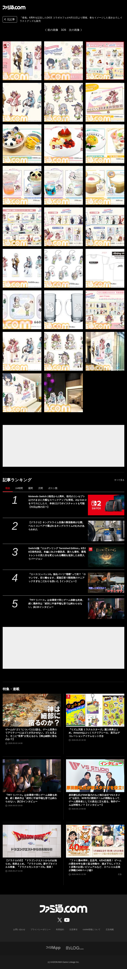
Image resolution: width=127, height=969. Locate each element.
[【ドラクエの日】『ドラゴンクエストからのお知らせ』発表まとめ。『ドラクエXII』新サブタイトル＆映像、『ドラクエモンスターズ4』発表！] (32, 841)
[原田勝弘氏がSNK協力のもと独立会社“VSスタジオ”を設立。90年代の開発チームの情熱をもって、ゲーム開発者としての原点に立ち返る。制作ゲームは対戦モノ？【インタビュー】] (95, 775)
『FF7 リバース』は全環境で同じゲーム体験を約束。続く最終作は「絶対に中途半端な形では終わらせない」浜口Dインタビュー (56, 603)
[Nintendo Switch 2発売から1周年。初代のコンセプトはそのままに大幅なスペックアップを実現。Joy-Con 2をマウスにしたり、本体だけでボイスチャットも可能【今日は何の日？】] (106, 505)
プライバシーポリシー (41, 929)
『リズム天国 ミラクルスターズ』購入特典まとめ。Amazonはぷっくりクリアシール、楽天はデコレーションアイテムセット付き (94, 732)
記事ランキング (17, 480)
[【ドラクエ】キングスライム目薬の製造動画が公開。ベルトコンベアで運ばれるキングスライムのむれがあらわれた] (106, 531)
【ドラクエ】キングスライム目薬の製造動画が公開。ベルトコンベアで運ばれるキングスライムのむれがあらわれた (56, 526)
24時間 (19, 488)
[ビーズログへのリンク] (75, 947)
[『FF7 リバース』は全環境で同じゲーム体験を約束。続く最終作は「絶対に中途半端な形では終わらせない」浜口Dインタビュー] (106, 608)
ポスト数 (52, 488)
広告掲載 (110, 929)
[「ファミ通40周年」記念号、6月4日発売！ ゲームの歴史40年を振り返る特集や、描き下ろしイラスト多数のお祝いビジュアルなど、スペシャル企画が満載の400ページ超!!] (95, 841)
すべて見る (119, 480)
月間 (40, 488)
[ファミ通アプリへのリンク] (53, 947)
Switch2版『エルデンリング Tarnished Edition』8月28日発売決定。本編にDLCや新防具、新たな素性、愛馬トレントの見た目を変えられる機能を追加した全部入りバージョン (57, 553)
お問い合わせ (19, 929)
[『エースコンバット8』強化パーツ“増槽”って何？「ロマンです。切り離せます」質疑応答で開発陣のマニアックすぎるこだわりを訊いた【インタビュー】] (106, 583)
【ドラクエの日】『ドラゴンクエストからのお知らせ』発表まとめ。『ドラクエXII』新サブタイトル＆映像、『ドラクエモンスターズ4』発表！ (31, 863)
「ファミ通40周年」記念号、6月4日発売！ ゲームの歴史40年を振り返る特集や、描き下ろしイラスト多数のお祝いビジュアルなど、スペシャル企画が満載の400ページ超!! (95, 865)
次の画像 (74, 29)
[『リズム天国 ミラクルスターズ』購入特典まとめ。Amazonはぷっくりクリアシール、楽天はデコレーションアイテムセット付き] (95, 710)
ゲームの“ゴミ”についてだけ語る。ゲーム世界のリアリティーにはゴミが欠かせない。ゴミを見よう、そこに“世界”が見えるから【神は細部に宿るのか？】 (31, 734)
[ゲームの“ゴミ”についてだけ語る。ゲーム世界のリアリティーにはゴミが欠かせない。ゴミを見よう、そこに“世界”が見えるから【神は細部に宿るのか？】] (32, 710)
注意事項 (73, 929)
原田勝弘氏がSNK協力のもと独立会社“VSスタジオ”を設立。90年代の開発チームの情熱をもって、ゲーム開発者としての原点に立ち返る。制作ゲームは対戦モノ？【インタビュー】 (95, 800)
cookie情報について (92, 929)
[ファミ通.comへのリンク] (14, 7)
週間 (30, 488)
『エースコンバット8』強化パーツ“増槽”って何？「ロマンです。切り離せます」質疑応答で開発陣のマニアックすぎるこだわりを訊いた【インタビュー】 (57, 578)
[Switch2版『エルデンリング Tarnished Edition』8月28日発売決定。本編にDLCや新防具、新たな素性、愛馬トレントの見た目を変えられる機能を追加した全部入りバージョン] (106, 557)
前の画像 (52, 29)
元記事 (9, 19)
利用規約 (60, 929)
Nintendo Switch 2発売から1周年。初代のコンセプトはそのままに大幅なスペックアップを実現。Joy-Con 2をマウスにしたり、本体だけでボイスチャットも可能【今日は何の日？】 (57, 501)
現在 (7, 488)
